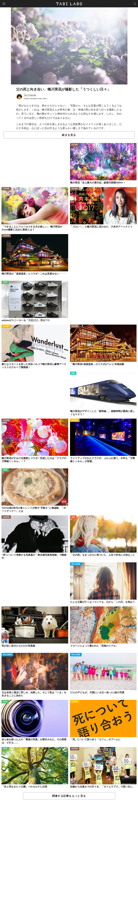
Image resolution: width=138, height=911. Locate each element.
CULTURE (74, 145)
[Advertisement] (69, 855)
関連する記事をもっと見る (69, 795)
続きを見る (69, 134)
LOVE (73, 517)
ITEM (73, 374)
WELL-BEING (75, 564)
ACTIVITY (6, 326)
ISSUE (5, 282)
